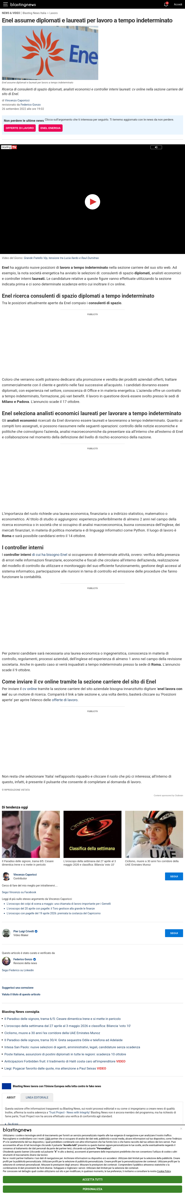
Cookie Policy (164, 1171)
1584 (47, 1138)
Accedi (178, 4)
